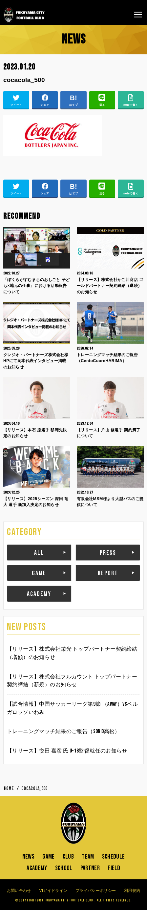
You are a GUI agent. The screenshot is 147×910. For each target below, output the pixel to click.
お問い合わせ (19, 890)
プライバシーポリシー (95, 890)
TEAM (88, 857)
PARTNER (90, 868)
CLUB (68, 857)
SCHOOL (64, 868)
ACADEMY (39, 594)
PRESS (108, 553)
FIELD (114, 868)
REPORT (108, 573)
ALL (39, 553)
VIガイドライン (53, 890)
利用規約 (132, 890)
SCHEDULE (113, 857)
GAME (39, 573)
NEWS (28, 857)
